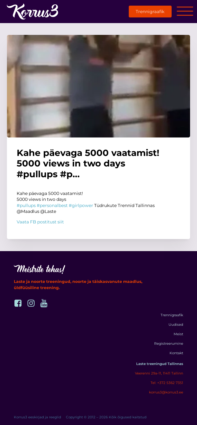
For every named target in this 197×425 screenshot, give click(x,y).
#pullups (26, 205)
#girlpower (81, 205)
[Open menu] (185, 11)
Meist (178, 334)
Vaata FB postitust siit (40, 221)
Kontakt (176, 353)
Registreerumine (168, 343)
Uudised (176, 324)
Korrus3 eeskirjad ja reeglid (37, 417)
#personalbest (52, 205)
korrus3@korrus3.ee (166, 392)
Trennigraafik (150, 11)
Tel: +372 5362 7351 (167, 383)
